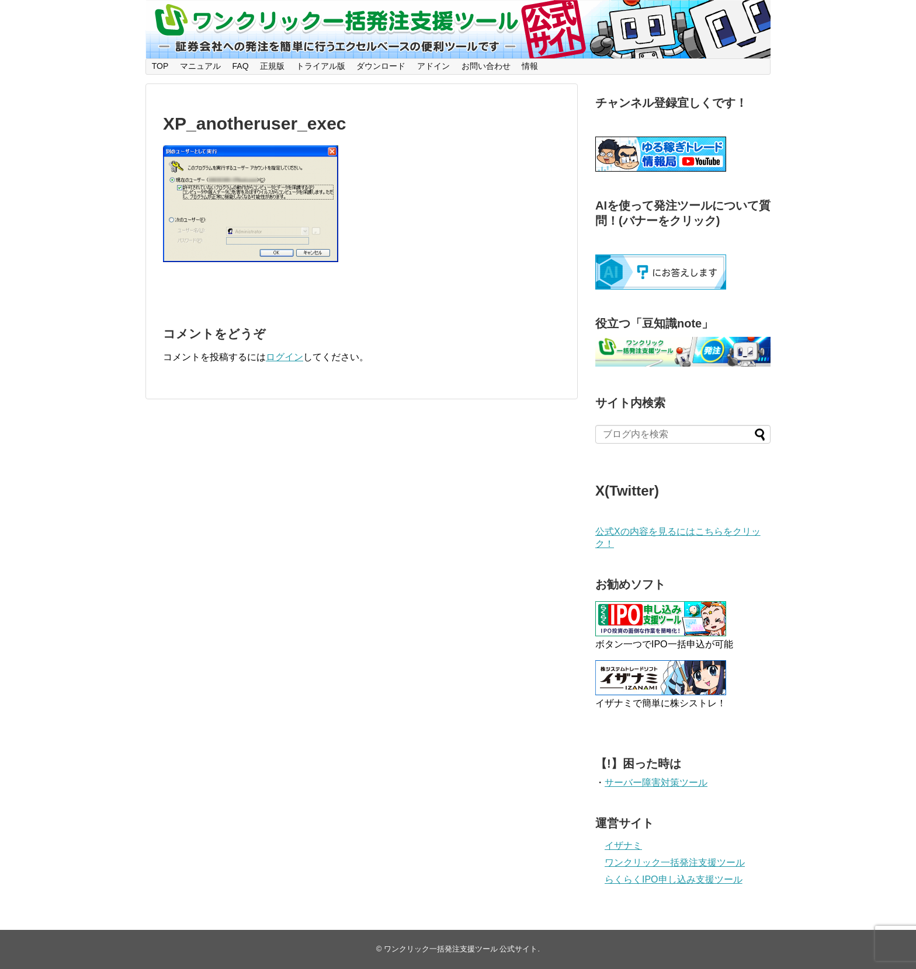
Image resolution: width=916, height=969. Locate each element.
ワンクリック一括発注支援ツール (675, 862)
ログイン (284, 357)
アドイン (433, 66)
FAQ (241, 66)
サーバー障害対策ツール (656, 782)
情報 (530, 66)
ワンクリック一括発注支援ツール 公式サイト (461, 948)
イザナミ (623, 846)
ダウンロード (380, 66)
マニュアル (200, 66)
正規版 (272, 66)
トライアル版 (320, 66)
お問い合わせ (486, 66)
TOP (160, 66)
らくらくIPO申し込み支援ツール (673, 879)
